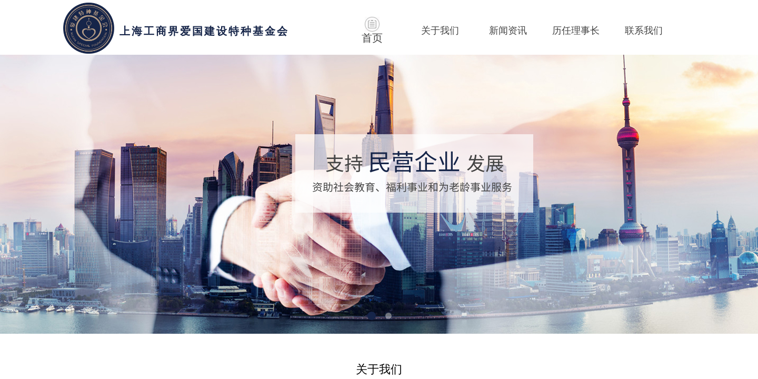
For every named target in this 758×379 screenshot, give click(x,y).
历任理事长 (576, 30)
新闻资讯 (508, 30)
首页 (372, 38)
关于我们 (440, 30)
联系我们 (644, 30)
